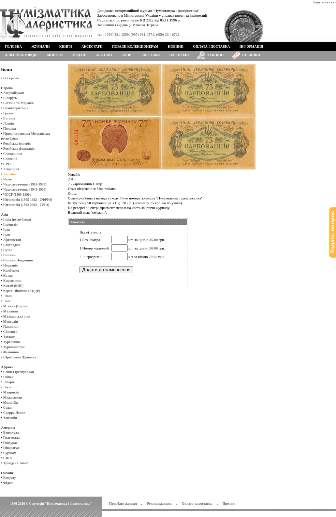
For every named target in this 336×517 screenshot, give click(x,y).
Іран (6, 235)
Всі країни (11, 78)
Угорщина (11, 169)
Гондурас (10, 443)
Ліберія (9, 382)
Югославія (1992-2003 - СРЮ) (26, 205)
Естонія (9, 118)
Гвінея (8, 377)
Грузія (8, 113)
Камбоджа (11, 270)
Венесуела (11, 432)
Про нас (229, 503)
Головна (13, 46)
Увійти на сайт (324, 2)
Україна (9, 174)
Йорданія (10, 265)
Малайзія (10, 311)
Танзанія (10, 418)
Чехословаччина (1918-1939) (24, 184)
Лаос (7, 301)
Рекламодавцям (159, 503)
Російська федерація (19, 148)
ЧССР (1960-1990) (17, 194)
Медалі (79, 55)
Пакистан (11, 326)
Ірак (6, 229)
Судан (8, 407)
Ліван (7, 296)
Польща (9, 128)
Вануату (9, 478)
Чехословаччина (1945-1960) (24, 189)
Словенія (10, 159)
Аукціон (215, 55)
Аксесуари (92, 46)
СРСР (8, 164)
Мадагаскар (12, 397)
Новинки (251, 55)
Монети (55, 55)
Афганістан (12, 240)
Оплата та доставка (197, 503)
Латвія (8, 123)
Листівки (150, 55)
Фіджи (8, 483)
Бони (126, 55)
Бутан (8, 250)
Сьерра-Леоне (14, 413)
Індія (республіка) (17, 219)
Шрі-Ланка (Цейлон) (19, 357)
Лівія (7, 387)
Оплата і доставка (211, 46)
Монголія (10, 321)
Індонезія (10, 224)
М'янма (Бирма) (16, 306)
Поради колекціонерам (135, 46)
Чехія (7, 179)
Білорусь (10, 98)
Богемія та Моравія (18, 103)
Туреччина (11, 342)
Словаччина (12, 154)
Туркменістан (14, 347)
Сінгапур (10, 332)
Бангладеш (11, 245)
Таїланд (9, 337)
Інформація (251, 46)
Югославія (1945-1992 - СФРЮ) (27, 199)
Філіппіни (11, 352)
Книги (65, 46)
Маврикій (11, 392)
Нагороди (179, 55)
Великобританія (15, 108)
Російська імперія (17, 143)
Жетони (104, 55)
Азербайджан (13, 93)
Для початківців (21, 55)
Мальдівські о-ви (16, 316)
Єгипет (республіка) (18, 372)
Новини (176, 46)
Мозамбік (10, 402)
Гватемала (11, 437)
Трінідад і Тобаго (16, 463)
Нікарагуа (11, 448)
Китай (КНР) (13, 286)
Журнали (40, 46)
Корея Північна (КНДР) (21, 291)
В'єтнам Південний (18, 260)
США (7, 458)
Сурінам (9, 453)
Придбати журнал (123, 503)
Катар (8, 275)
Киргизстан (12, 280)
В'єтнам (9, 255)
